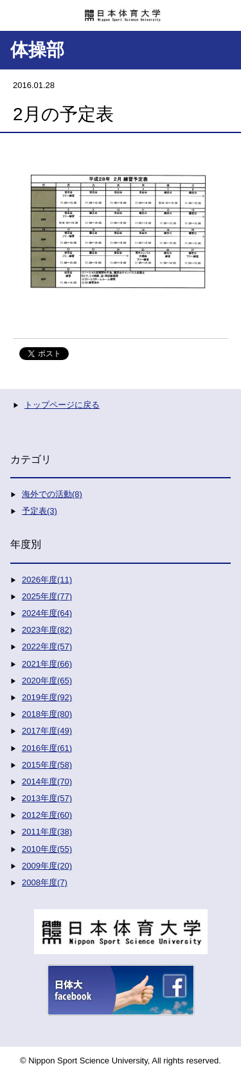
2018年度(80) (47, 714)
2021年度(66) (47, 664)
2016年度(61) (47, 748)
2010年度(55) (47, 849)
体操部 (37, 50)
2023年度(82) (47, 630)
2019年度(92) (47, 697)
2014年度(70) (47, 781)
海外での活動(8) (52, 494)
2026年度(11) (47, 579)
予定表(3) (39, 511)
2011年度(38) (47, 831)
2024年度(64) (47, 613)
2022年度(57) (47, 646)
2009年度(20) (47, 866)
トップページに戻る (62, 405)
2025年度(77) (47, 596)
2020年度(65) (47, 680)
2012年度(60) (47, 815)
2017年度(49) (47, 731)
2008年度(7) (44, 882)
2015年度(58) (47, 765)
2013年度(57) (47, 798)
